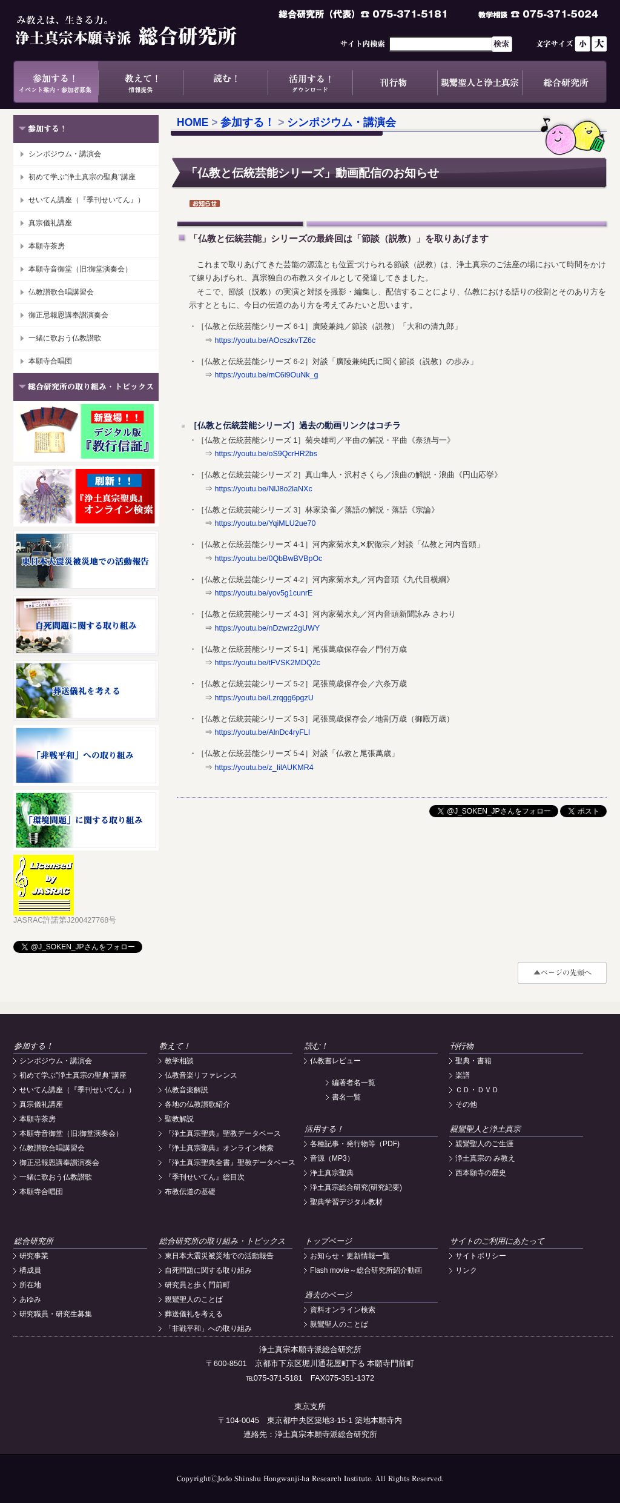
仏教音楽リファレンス (201, 1075)
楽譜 (462, 1075)
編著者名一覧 (353, 1082)
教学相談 (179, 1061)
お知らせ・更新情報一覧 (350, 1256)
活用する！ (310, 82)
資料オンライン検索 (342, 1310)
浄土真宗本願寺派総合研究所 (143, 30)
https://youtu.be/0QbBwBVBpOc (268, 558)
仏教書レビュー (335, 1061)
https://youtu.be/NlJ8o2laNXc (263, 489)
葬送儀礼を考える (194, 1314)
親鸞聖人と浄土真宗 (479, 82)
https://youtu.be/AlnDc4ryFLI (262, 732)
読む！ (225, 82)
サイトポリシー (480, 1256)
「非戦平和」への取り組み (208, 1328)
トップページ (328, 1241)
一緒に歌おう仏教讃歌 (64, 338)
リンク (466, 1270)
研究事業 (33, 1256)
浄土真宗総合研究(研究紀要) (356, 1187)
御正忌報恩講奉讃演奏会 (68, 315)
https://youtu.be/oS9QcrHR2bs (265, 454)
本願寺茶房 (46, 246)
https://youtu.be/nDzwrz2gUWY (267, 628)
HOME (193, 122)
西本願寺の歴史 (480, 1173)
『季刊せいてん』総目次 (205, 1177)
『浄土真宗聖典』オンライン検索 (219, 1148)
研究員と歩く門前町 (197, 1285)
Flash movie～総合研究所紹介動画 (366, 1270)
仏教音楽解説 (186, 1090)
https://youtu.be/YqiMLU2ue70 (264, 523)
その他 (466, 1104)
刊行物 (394, 82)
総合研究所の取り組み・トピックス (222, 1241)
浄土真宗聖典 (332, 1173)
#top (562, 973)
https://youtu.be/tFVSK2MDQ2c (267, 663)
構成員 (30, 1270)
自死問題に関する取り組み (208, 1270)
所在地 (30, 1285)
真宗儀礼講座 (50, 223)
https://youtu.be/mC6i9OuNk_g (266, 375)
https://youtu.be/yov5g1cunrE (263, 593)
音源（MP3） (332, 1158)
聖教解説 (179, 1119)
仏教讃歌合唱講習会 (61, 292)
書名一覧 (346, 1097)
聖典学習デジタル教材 (346, 1202)
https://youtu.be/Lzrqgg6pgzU (263, 698)
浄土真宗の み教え (485, 1158)
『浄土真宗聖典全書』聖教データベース (230, 1162)
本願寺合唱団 (50, 361)
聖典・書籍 (473, 1061)
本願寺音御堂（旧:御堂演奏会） (80, 269)
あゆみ (30, 1299)
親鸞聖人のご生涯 (484, 1144)
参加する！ (55, 82)
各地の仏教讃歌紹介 (197, 1104)
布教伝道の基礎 (190, 1191)
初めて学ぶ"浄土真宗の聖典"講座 (82, 177)
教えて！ (140, 82)
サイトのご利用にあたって (497, 1241)
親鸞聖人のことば (194, 1299)
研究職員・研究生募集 (55, 1314)
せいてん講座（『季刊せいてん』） (86, 200)
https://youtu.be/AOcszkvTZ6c (264, 340)
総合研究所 (564, 82)
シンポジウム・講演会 (64, 154)
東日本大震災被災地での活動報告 (219, 1256)
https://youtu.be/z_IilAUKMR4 (263, 767)
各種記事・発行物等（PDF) (355, 1144)
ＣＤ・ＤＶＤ (477, 1090)
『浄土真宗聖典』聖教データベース (223, 1133)
